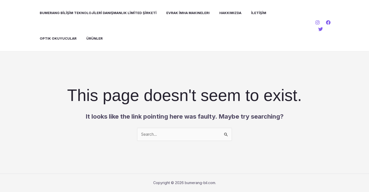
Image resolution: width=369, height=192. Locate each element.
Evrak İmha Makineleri (182, 13)
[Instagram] (316, 22)
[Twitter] (319, 29)
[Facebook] (327, 22)
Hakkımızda (223, 13)
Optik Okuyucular (54, 38)
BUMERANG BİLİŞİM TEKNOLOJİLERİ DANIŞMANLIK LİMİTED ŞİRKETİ (94, 13)
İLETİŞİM (250, 13)
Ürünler (89, 38)
